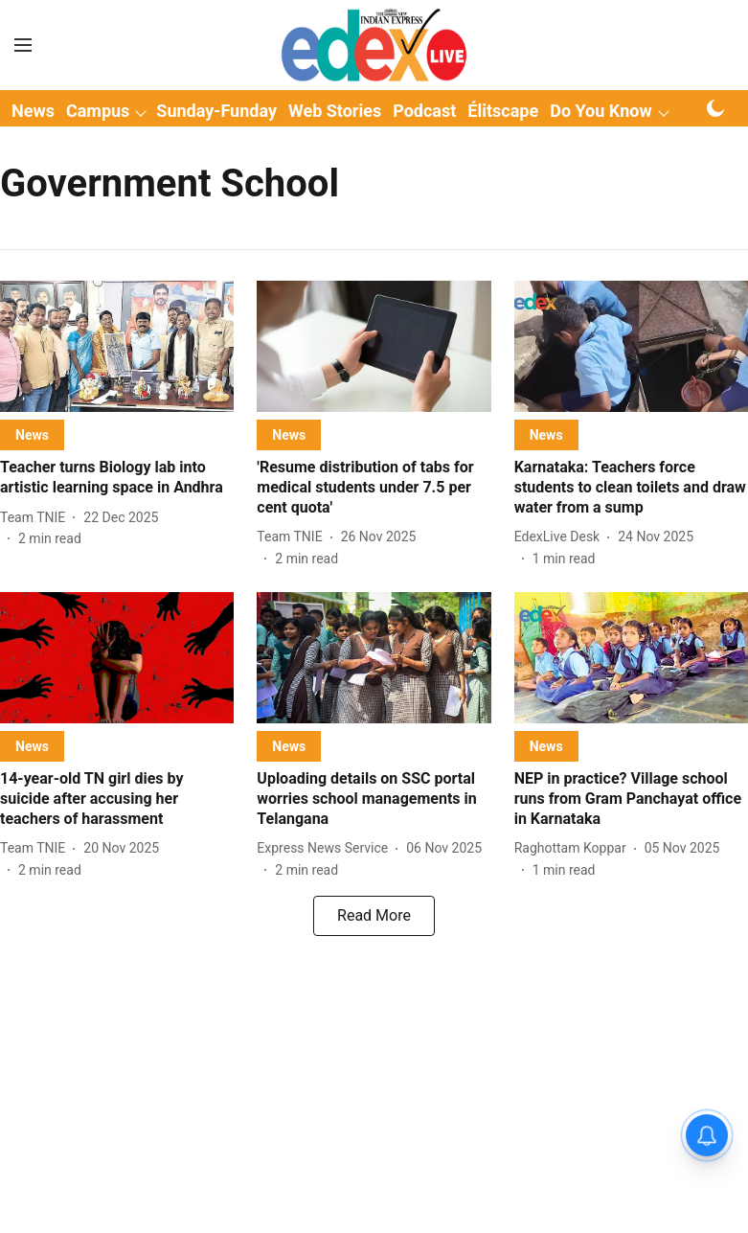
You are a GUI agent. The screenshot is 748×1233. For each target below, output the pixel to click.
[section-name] (32, 434)
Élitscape (502, 111)
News (33, 111)
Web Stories (334, 111)
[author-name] (36, 518)
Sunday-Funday (216, 111)
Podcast (424, 111)
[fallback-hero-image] (117, 346)
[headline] (117, 478)
